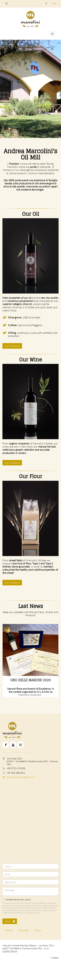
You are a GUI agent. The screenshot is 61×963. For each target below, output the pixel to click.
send (10, 921)
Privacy (38, 930)
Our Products (12, 345)
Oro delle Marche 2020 (30, 680)
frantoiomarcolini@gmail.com (18, 777)
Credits (55, 957)
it (46, 3)
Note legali (23, 930)
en (54, 3)
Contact (9, 930)
